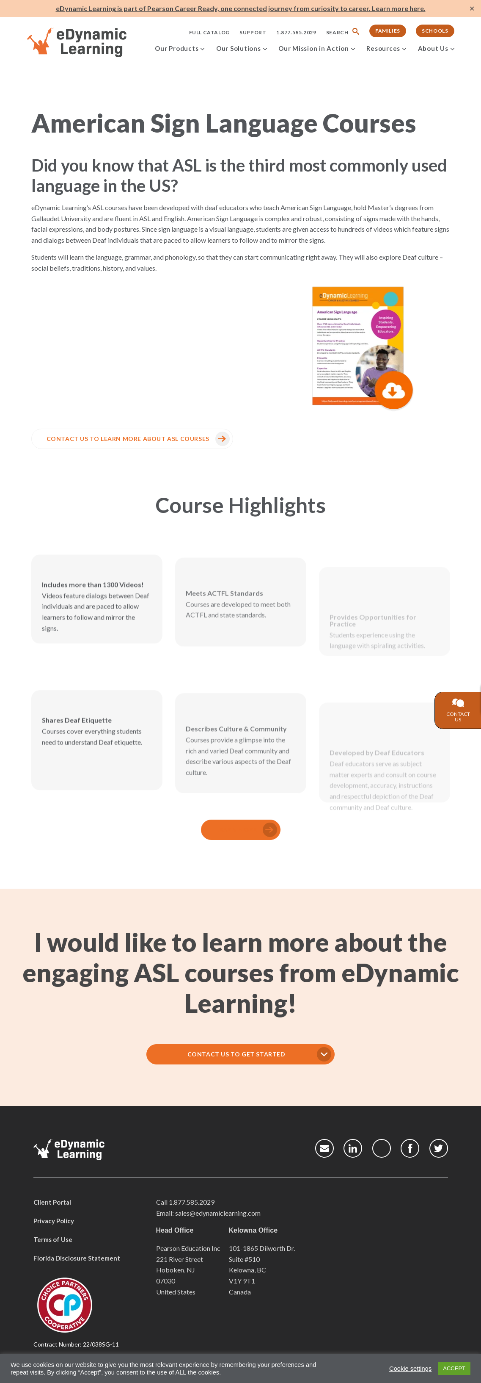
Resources (383, 48)
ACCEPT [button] (454, 1368)
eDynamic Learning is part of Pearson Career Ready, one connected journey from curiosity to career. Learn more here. (241, 8)
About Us (433, 48)
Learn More (215, 829)
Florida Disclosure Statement (76, 1258)
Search (337, 32)
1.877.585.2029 (296, 32)
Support (252, 32)
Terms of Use (52, 1239)
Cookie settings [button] (410, 1368)
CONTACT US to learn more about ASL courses (106, 438)
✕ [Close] (472, 8)
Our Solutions (238, 48)
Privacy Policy (53, 1221)
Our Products (176, 48)
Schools (435, 31)
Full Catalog (209, 32)
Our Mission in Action (313, 48)
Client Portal (52, 1202)
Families (387, 31)
